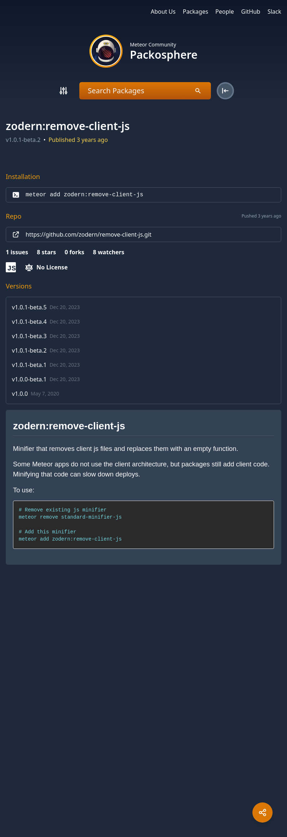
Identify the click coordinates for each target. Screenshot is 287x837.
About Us (163, 11)
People (224, 11)
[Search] (63, 90)
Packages (195, 11)
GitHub (250, 11)
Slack (274, 11)
